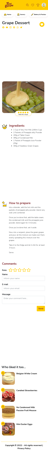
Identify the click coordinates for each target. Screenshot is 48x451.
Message (6, 294)
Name (5, 274)
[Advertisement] (24, 55)
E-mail (5, 284)
